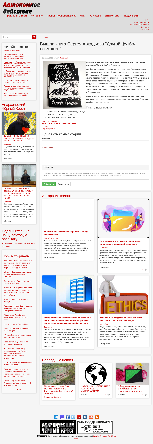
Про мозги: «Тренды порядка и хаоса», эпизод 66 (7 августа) (16, 81)
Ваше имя (46, 138)
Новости (45, 37)
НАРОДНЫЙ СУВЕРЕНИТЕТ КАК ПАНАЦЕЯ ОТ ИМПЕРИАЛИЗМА (95, 388)
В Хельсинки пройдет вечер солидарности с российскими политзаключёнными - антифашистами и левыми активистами (15, 353)
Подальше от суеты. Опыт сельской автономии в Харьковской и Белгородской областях (58, 390)
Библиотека (112, 15)
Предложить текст (16, 15)
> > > (19, 390)
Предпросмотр (63, 184)
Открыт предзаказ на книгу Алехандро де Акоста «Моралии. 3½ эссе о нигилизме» (18, 383)
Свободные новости (58, 360)
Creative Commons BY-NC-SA (104, 436)
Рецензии (53, 121)
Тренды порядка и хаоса (61, 15)
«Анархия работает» (12, 51)
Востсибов (103, 248)
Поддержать (131, 15)
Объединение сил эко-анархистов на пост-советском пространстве (130, 388)
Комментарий (48, 147)
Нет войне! (37, 15)
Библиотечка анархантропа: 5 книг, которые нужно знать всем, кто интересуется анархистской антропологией (17, 74)
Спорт (73, 124)
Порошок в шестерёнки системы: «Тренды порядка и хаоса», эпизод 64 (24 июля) (17, 88)
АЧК (83, 15)
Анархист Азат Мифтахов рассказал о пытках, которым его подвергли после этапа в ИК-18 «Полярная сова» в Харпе (18, 193)
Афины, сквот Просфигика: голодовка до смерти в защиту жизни (15, 317)
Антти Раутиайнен (51, 238)
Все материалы (17, 256)
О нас (76, 438)
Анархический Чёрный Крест (13, 107)
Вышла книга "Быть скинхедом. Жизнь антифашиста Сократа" (16, 94)
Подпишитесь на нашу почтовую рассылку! (15, 235)
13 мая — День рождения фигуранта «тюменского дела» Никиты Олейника (19, 138)
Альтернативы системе (51, 124)
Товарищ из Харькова (52, 397)
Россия (45, 126)
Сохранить (48, 184)
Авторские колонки (57, 196)
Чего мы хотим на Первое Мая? (16, 324)
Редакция (64, 58)
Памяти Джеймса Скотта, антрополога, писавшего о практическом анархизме (14, 56)
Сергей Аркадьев (48, 129)
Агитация (95, 15)
